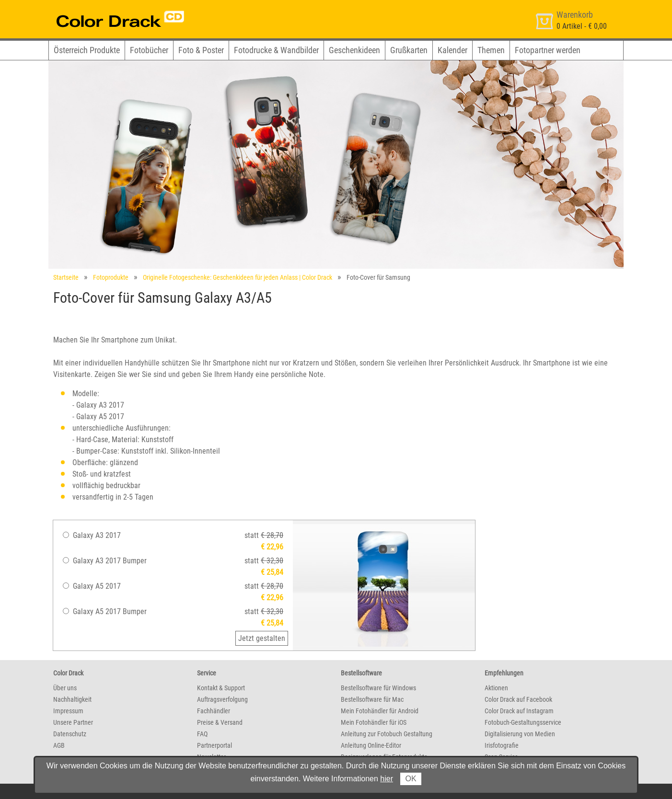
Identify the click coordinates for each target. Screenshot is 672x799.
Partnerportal (214, 745)
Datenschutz (69, 734)
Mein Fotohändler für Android (379, 711)
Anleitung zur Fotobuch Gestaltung (386, 734)
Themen (491, 50)
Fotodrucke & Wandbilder (276, 50)
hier (386, 779)
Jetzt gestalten (261, 638)
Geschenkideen (354, 50)
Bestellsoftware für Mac (372, 699)
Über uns (65, 688)
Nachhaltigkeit (72, 699)
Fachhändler (213, 711)
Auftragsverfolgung (222, 699)
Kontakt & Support (221, 688)
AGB (59, 745)
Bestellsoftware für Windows (378, 688)
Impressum (68, 711)
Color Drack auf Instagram (519, 711)
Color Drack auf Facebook (518, 699)
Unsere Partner (73, 722)
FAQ (202, 734)
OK (410, 779)
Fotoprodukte (110, 277)
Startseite (66, 277)
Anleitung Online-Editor (371, 745)
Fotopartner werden (547, 50)
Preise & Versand (220, 722)
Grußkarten (409, 50)
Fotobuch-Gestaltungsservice (523, 722)
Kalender (452, 50)
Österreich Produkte (87, 50)
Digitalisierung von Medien (520, 734)
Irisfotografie (502, 745)
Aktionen (496, 688)
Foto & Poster (201, 50)
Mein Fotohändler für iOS (373, 722)
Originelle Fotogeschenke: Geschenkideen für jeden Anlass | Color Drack (237, 277)
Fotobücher (149, 50)
